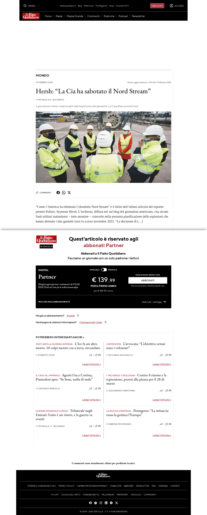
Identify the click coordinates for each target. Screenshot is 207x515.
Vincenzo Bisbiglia (48, 388)
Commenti (43, 192)
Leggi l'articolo (91, 364)
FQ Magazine (101, 6)
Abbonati (157, 5)
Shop (111, 6)
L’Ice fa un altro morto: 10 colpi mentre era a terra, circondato (68, 345)
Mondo (42, 75)
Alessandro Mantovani (120, 390)
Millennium (89, 6)
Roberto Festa (45, 355)
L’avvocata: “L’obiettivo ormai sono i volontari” (135, 345)
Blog (80, 6)
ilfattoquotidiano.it (68, 6)
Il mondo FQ (122, 5)
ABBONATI (147, 280)
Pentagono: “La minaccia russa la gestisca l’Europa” (137, 412)
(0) (98, 355)
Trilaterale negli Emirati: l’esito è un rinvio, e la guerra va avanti (64, 414)
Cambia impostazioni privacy (92, 485)
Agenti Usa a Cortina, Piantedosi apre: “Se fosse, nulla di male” (64, 377)
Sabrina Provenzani (118, 424)
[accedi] (176, 6)
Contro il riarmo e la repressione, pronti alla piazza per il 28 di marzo (136, 379)
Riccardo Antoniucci (119, 355)
